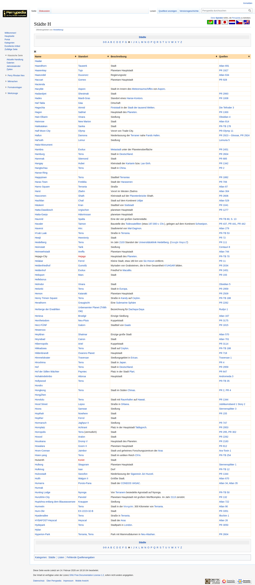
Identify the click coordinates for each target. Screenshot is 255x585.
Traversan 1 (225, 357)
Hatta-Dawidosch (44, 210)
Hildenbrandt (41, 353)
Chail (81, 200)
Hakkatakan (41, 126)
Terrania (82, 186)
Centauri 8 (224, 247)
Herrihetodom (42, 320)
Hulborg (39, 464)
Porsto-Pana (84, 483)
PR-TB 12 (224, 469)
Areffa (81, 251)
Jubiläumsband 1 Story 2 (232, 404)
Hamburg (40, 154)
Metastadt (116, 149)
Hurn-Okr (40, 511)
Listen (61, 557)
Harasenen (127, 182)
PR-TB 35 (224, 381)
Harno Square (42, 186)
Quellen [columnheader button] (223, 56)
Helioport (39, 274)
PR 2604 (223, 154)
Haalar (38, 61)
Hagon (38, 112)
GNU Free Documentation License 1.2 (86, 575)
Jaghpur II (83, 422)
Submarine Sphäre (126, 302)
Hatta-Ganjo (41, 214)
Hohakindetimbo (43, 376)
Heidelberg (58, 30)
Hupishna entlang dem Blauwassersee (55, 501)
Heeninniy (83, 237)
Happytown (41, 177)
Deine (217, 18)
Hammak (39, 158)
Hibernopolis (41, 343)
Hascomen (40, 195)
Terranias (125, 177)
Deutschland (126, 154)
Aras (160, 450)
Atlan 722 (224, 501)
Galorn (81, 325)
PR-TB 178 (225, 126)
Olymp (81, 130)
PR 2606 (223, 195)
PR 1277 (223, 210)
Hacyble (39, 89)
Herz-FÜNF (41, 325)
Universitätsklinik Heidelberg (154, 242)
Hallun (38, 135)
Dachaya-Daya (136, 309)
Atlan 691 (224, 65)
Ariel (80, 343)
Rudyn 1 (223, 309)
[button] (15, 55)
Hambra (39, 149)
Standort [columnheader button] (83, 56)
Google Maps (178, 242)
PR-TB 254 (225, 455)
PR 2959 (223, 288)
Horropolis (40, 432)
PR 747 (223, 422)
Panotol (82, 497)
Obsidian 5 (224, 284)
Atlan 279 (224, 228)
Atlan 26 (223, 520)
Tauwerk (82, 65)
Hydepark (40, 525)
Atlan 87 (223, 186)
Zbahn (81, 191)
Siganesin (136, 474)
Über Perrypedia (54, 581)
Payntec (82, 371)
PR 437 (223, 223)
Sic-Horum (149, 261)
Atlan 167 (224, 316)
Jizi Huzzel (147, 474)
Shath (81, 195)
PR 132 (223, 497)
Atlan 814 (224, 121)
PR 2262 (223, 302)
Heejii (38, 237)
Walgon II (83, 478)
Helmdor (39, 284)
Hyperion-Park (42, 534)
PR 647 (223, 371)
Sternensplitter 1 (227, 464)
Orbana (125, 404)
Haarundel (40, 75)
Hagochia (40, 107)
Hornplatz (40, 427)
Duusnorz (83, 75)
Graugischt (84, 302)
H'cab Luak (41, 233)
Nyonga (82, 492)
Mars (80, 274)
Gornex (82, 79)
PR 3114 (223, 343)
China (122, 168)
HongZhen (40, 394)
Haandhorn (41, 65)
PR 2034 (223, 265)
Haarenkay (40, 70)
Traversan (83, 357)
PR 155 (223, 413)
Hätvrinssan (84, 214)
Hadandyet (40, 93)
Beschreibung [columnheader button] (118, 56)
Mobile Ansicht (81, 581)
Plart (132, 371)
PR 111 (223, 242)
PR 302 (232, 432)
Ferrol (81, 261)
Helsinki (39, 288)
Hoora (38, 408)
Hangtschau (41, 168)
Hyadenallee (41, 515)
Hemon (38, 293)
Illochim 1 (224, 515)
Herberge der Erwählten (47, 309)
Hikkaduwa (40, 348)
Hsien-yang (41, 455)
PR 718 (223, 353)
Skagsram (83, 464)
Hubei (81, 163)
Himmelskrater (42, 357)
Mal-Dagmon (134, 228)
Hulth (37, 478)
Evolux (81, 149)
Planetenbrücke (138, 195)
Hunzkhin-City (42, 497)
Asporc (82, 89)
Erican (134, 357)
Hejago (82, 256)
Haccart (39, 79)
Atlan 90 (223, 506)
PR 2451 (223, 149)
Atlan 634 (224, 75)
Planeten (132, 112)
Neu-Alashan (148, 534)
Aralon (81, 436)
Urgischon (83, 210)
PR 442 (242, 223)
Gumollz (82, 265)
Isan (80, 469)
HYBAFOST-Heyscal (46, 520)
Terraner (135, 135)
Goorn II (82, 446)
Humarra (39, 483)
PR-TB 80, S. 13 (227, 219)
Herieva (39, 316)
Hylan (38, 529)
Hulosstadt (40, 474)
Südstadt (129, 205)
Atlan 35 (233, 483)
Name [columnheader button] (38, 56)
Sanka (81, 126)
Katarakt (82, 293)
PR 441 (232, 223)
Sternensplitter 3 (227, 408)
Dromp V (83, 441)
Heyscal (82, 520)
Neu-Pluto (83, 320)
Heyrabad (40, 339)
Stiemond (83, 158)
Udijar (140, 200)
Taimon (82, 223)
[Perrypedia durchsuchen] (226, 10)
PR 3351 (223, 511)
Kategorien (41, 557)
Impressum (68, 581)
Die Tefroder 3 (226, 107)
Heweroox (40, 329)
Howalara (40, 446)
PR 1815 (223, 325)
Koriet (81, 460)
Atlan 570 (224, 334)
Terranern (120, 492)
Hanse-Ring (41, 172)
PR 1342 (223, 163)
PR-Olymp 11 (226, 130)
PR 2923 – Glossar (229, 135)
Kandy (124, 298)
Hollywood (40, 381)
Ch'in (137, 455)
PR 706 (223, 182)
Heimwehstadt (42, 251)
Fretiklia (82, 182)
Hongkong (40, 390)
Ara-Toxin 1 (225, 450)
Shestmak (83, 93)
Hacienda (40, 84)
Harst (37, 191)
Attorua (82, 376)
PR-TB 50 (224, 492)
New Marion (84, 121)
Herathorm (40, 302)
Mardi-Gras (84, 98)
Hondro (39, 385)
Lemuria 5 (224, 140)
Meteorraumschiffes (142, 89)
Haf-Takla (40, 103)
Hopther (39, 418)
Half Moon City (42, 130)
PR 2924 (244, 135)
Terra (81, 154)
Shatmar (82, 334)
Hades (38, 98)
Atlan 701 (224, 339)
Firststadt (116, 107)
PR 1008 (223, 98)
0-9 (104, 42)
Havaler (39, 223)
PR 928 (223, 79)
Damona (82, 135)
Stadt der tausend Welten (141, 107)
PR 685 (223, 158)
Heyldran (39, 334)
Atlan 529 (224, 200)
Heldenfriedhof (42, 265)
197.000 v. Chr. (156, 223)
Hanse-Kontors (134, 98)
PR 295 (223, 432)
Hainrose (39, 121)
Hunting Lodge (42, 492)
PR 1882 (223, 177)
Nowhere (83, 413)
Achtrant (82, 427)
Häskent (39, 205)
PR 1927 (223, 70)
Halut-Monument (43, 144)
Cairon (81, 339)
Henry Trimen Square (46, 298)
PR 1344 (223, 399)
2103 (122, 242)
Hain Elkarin (41, 117)
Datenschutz (39, 581)
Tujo (80, 70)
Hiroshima (40, 362)
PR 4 (221, 362)
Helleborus (40, 279)
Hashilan (39, 200)
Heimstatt (40, 247)
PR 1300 (223, 112)
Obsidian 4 (224, 117)
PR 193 (223, 274)
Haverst (39, 228)
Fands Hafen (153, 135)
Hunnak (39, 487)
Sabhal (82, 112)
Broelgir (82, 316)
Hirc (80, 228)
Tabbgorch (140, 427)
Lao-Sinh (145, 163)
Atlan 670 (224, 478)
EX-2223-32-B (85, 511)
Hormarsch (40, 422)
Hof (37, 367)
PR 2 (221, 168)
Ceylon (136, 298)
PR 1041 (223, 205)
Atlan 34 (223, 483)
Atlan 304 (224, 191)
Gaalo (127, 325)
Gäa (80, 103)
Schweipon (201, 223)
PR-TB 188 (225, 298)
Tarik (80, 247)
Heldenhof (40, 270)
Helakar (39, 261)
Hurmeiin (39, 506)
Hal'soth (39, 140)
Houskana (40, 441)
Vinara (81, 117)
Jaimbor (82, 450)
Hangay (39, 163)
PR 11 (222, 261)
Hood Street (41, 404)
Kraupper (83, 501)
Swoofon (82, 474)
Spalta (81, 219)
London (128, 525)
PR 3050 (223, 525)
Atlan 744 (224, 251)
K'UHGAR (169, 265)
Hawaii (141, 399)
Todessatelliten (133, 223)
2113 (173, 497)
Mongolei (128, 506)
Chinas (131, 390)
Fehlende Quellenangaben (81, 557)
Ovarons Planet (86, 353)
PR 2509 (223, 293)
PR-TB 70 (224, 256)
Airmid (81, 107)
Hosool (38, 436)
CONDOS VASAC (130, 483)
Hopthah (39, 413)
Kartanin (130, 163)
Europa (123, 288)
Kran (80, 205)
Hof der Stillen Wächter (47, 371)
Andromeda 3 (226, 376)
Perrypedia (236, 18)
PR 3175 (223, 320)
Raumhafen (127, 399)
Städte (142, 37)
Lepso (81, 404)
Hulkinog (39, 469)
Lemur (81, 140)
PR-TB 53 (224, 233)
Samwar (82, 408)
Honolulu (39, 399)
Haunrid (39, 219)
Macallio (127, 270)
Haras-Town (41, 182)
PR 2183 (223, 441)
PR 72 (222, 237)
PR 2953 (223, 427)
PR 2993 (223, 93)
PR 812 (223, 446)
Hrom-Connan (42, 450)
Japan (122, 362)
